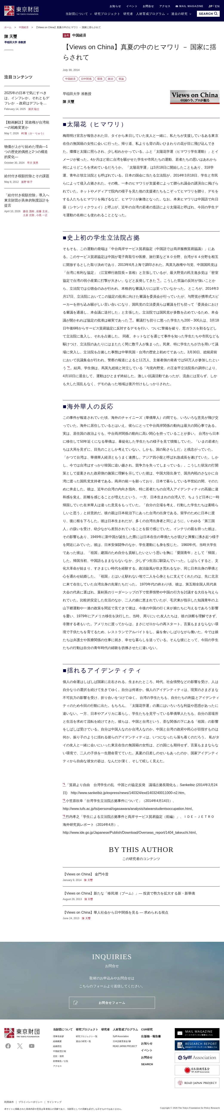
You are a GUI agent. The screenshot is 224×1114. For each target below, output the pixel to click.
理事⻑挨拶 (58, 1036)
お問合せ (148, 6)
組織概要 (57, 1041)
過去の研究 (179, 13)
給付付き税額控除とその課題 (27, 178)
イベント (132, 6)
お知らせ (115, 6)
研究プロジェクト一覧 (87, 1036)
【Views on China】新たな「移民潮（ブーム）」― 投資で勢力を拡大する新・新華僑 (141, 896)
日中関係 (86, 78)
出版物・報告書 (151, 1036)
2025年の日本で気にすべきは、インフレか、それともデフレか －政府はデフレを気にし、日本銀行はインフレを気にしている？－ (27, 100)
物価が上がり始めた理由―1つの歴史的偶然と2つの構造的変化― (27, 154)
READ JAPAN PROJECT (125, 1046)
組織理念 (57, 1046)
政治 (110, 78)
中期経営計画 (59, 1051)
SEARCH (147, 1064)
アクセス (165, 6)
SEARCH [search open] (208, 13)
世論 (121, 78)
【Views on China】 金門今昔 (141, 876)
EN (217, 6)
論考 (66, 35)
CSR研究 (147, 1029)
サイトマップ (54, 1102)
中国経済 (24, 27)
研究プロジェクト (107, 13)
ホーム (7, 27)
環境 (99, 78)
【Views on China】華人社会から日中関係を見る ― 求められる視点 (141, 913)
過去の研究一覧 (83, 1041)
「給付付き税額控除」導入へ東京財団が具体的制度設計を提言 (27, 202)
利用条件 (9, 1102)
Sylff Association (121, 1036)
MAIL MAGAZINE (189, 6)
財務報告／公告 (60, 1061)
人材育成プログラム (150, 13)
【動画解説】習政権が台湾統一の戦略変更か (27, 128)
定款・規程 (58, 1056)
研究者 (128, 13)
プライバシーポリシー (30, 1102)
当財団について (77, 13)
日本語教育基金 (122, 1041)
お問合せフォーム (112, 1002)
